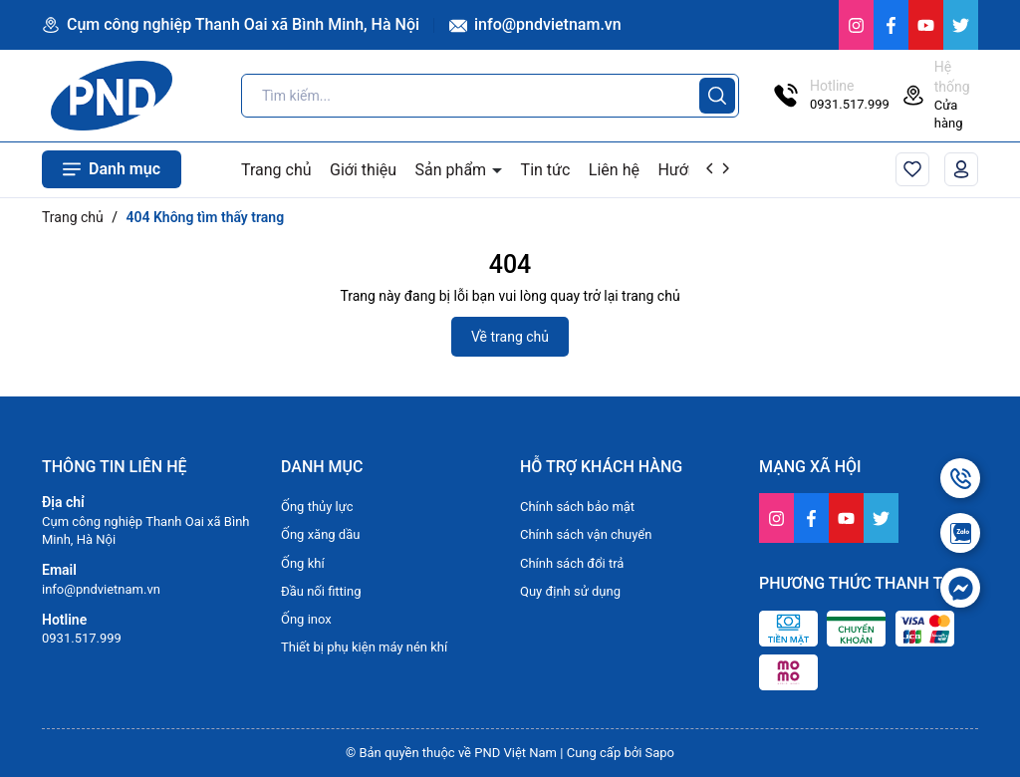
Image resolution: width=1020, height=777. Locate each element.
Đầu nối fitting (321, 591)
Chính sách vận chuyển (585, 534)
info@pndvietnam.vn (535, 24)
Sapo (660, 752)
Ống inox (306, 619)
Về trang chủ (510, 337)
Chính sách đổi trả (572, 563)
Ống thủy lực (317, 506)
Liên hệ (614, 169)
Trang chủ (276, 169)
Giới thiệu (363, 169)
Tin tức (546, 169)
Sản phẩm (453, 169)
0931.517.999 (82, 638)
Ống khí (303, 563)
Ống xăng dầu (320, 534)
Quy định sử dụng (570, 591)
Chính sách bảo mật (577, 506)
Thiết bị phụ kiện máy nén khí (364, 647)
